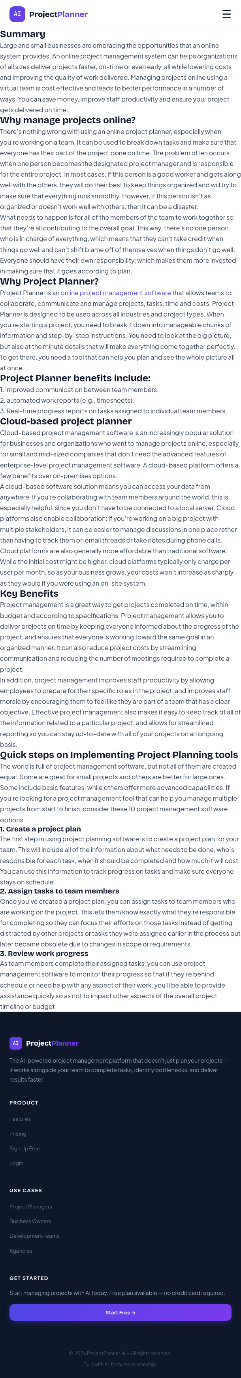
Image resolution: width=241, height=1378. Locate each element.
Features (20, 1119)
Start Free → (120, 1312)
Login (16, 1163)
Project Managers (30, 1206)
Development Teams (34, 1236)
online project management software (115, 292)
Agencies (20, 1251)
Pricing (17, 1134)
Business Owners (30, 1221)
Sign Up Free (24, 1148)
